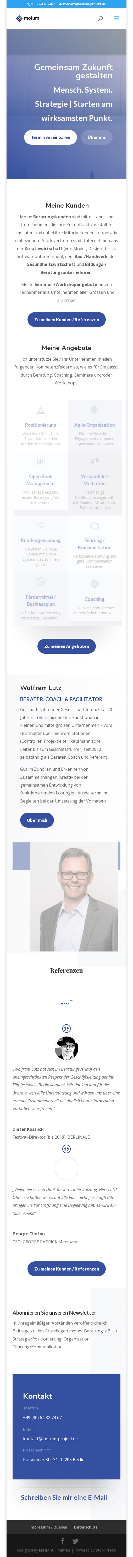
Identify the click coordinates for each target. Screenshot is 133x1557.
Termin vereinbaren (50, 137)
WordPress (106, 1550)
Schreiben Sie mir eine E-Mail (64, 1497)
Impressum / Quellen (48, 1527)
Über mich (37, 820)
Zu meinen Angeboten (66, 646)
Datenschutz (86, 1527)
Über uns (97, 137)
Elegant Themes (54, 1550)
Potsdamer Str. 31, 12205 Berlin (54, 1459)
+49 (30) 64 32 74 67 (42, 1417)
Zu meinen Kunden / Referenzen (66, 319)
